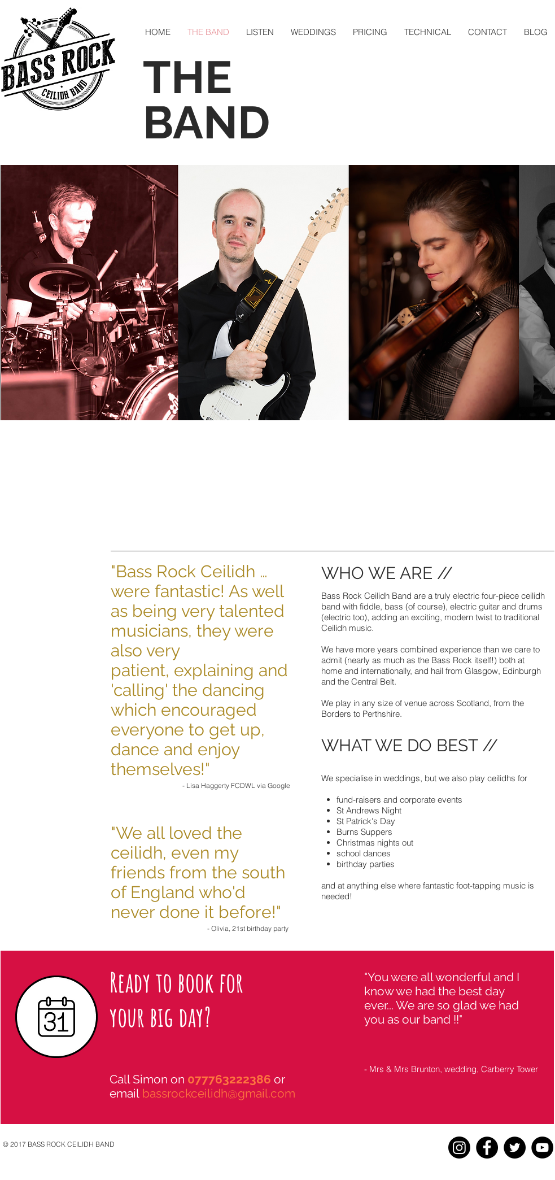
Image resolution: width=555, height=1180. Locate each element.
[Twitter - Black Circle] (515, 1148)
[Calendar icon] (56, 1017)
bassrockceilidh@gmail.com (218, 1093)
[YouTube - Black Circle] (542, 1148)
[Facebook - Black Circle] (487, 1148)
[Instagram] (459, 1148)
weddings (401, 778)
